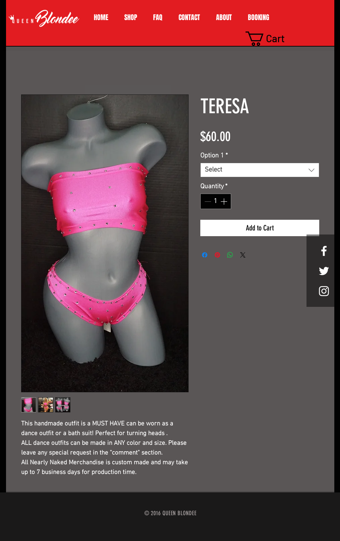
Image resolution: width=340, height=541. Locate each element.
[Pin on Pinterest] (217, 255)
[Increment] (224, 201)
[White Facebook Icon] (324, 251)
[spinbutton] (216, 201)
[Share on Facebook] (205, 255)
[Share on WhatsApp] (230, 255)
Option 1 (214, 156)
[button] (130, 17)
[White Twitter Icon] (324, 271)
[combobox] (259, 170)
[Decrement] (207, 201)
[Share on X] (243, 255)
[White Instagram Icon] (324, 291)
